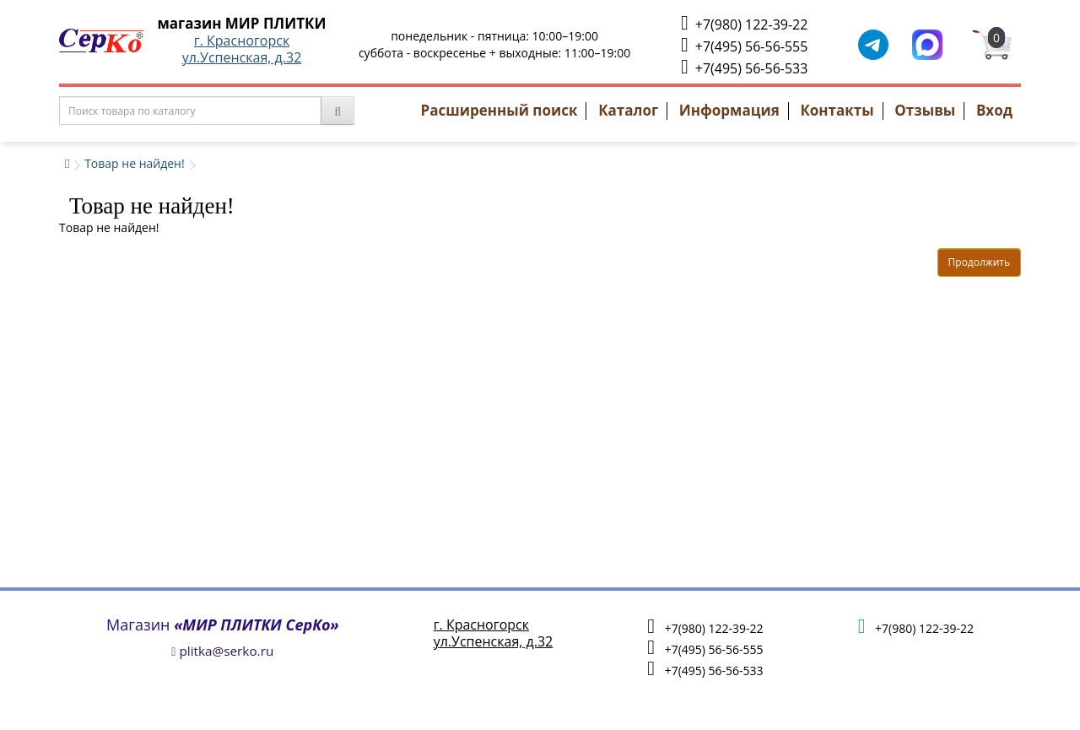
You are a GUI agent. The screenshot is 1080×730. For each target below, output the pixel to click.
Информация (729, 110)
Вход (994, 110)
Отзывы (924, 110)
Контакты (836, 110)
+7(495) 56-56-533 (744, 67)
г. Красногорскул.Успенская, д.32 (242, 49)
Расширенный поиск (499, 110)
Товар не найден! (134, 163)
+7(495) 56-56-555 (744, 45)
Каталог (628, 110)
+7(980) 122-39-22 (744, 23)
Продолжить (979, 262)
